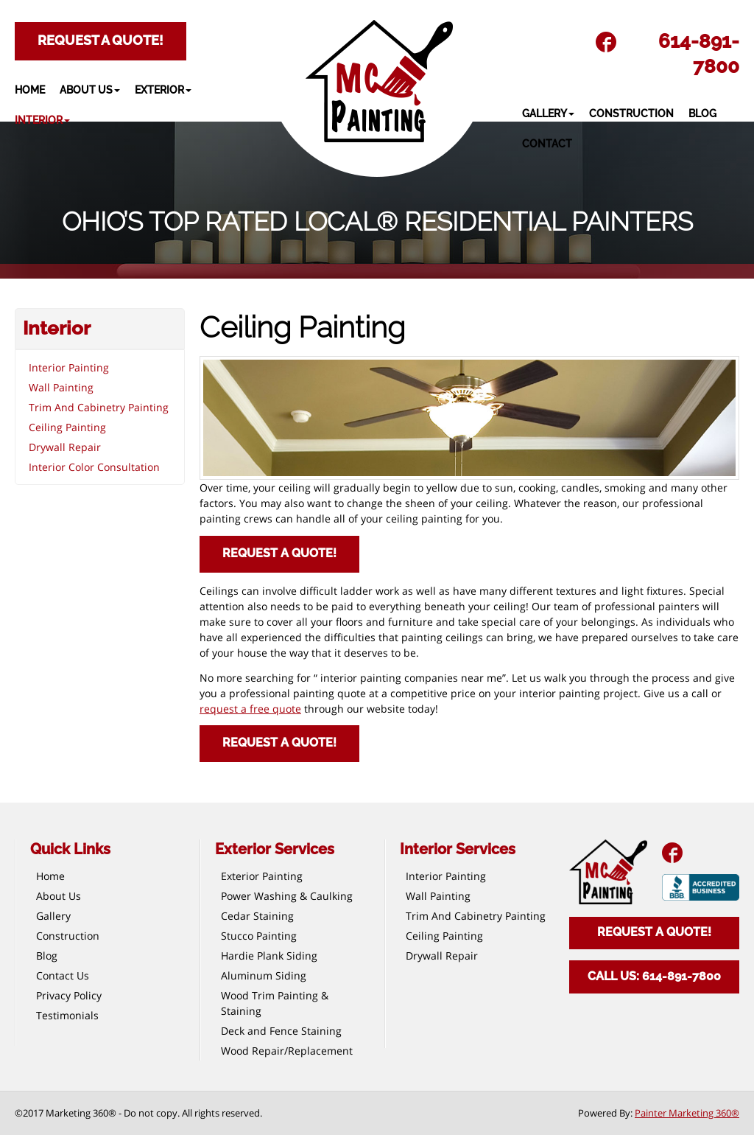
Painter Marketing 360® (687, 1113)
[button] (97, 90)
